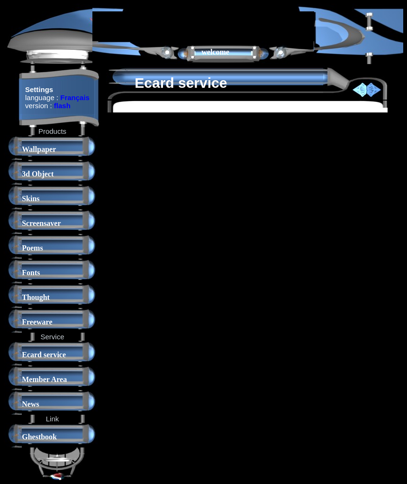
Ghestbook (39, 437)
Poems (32, 248)
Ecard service (44, 355)
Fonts (31, 273)
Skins (30, 199)
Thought (36, 297)
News (30, 404)
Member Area (44, 379)
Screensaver (41, 223)
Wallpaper (39, 149)
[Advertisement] (203, 25)
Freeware (37, 322)
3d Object (38, 174)
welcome (215, 52)
